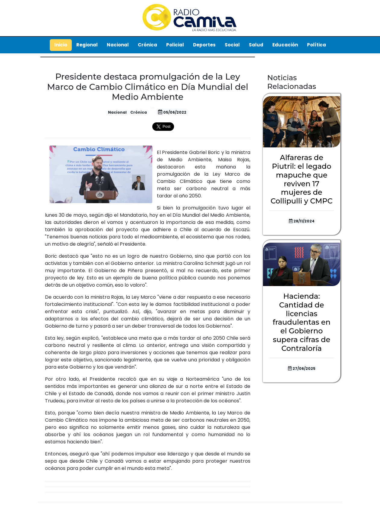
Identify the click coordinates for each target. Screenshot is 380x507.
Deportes (204, 45)
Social (232, 45)
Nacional (118, 45)
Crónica (147, 45)
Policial (175, 45)
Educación (285, 45)
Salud (256, 45)
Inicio (60, 45)
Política (316, 45)
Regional (87, 45)
